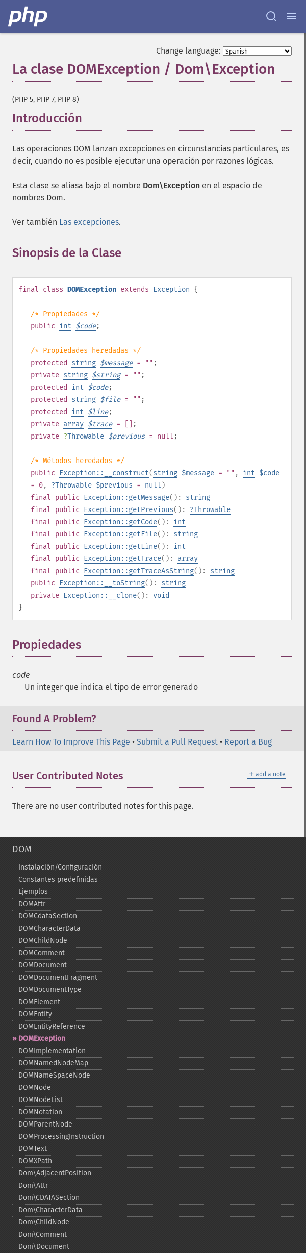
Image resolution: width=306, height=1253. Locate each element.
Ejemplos (33, 891)
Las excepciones (89, 222)
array (73, 424)
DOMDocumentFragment (57, 977)
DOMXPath (35, 1161)
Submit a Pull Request (177, 742)
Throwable (85, 436)
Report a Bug (248, 742)
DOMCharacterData (49, 928)
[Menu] (292, 16)
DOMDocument (42, 965)
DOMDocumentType (50, 989)
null (153, 485)
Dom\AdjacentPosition (54, 1173)
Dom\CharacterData (50, 1210)
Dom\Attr (33, 1185)
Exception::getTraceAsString (139, 571)
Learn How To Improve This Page (71, 742)
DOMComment (41, 953)
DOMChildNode (42, 940)
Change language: (188, 51)
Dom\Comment (42, 1234)
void (161, 595)
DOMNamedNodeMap (53, 1063)
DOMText (32, 1148)
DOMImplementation (52, 1050)
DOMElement (39, 1002)
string (83, 363)
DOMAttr (31, 904)
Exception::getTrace (122, 558)
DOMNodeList (40, 1099)
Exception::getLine (120, 546)
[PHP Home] (28, 16)
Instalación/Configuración (60, 867)
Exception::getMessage (126, 497)
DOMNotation (40, 1112)
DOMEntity (35, 1014)
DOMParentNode (45, 1124)
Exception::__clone (100, 595)
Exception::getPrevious (128, 509)
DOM (22, 849)
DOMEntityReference (51, 1026)
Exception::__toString (102, 583)
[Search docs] (271, 16)
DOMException (41, 1038)
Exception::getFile (120, 534)
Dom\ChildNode (43, 1222)
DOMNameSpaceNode (54, 1075)
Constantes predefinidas (58, 879)
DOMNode (34, 1087)
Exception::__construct (104, 473)
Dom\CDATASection (49, 1197)
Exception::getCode (120, 522)
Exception (171, 289)
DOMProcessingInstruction (61, 1136)
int (65, 326)
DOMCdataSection (47, 916)
